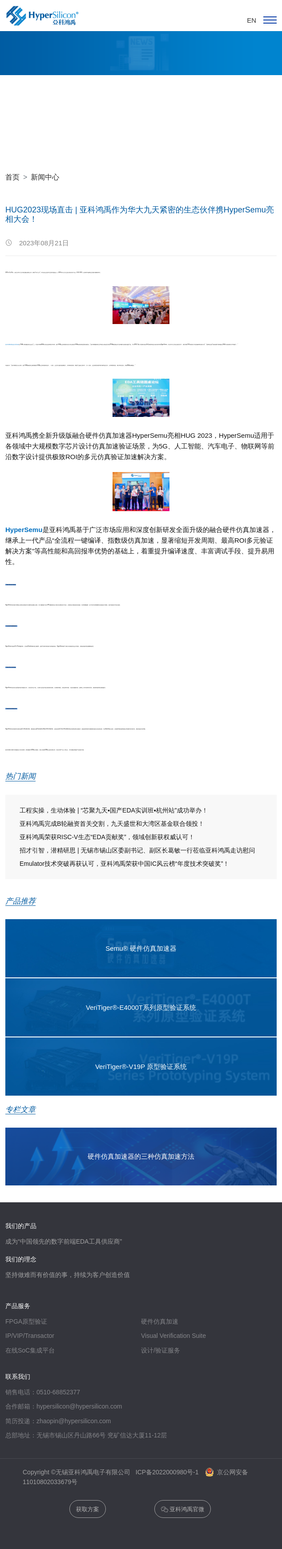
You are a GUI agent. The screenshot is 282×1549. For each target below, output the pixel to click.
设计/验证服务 (160, 1350)
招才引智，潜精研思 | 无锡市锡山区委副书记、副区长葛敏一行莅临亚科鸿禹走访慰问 (137, 850)
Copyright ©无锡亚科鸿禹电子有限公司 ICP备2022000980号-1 (113, 1472)
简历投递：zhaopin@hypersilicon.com (58, 1421)
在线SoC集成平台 (30, 1350)
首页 (12, 177)
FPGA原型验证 (26, 1321)
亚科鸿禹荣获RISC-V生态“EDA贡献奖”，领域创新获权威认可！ (107, 837)
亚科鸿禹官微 (183, 1509)
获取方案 (87, 1509)
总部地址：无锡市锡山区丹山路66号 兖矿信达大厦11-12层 (86, 1435)
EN (251, 20)
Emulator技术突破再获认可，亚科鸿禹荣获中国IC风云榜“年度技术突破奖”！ (125, 863)
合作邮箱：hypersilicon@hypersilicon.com (63, 1406)
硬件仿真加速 (159, 1321)
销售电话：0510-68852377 (42, 1392)
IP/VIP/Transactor (29, 1336)
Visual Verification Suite (173, 1336)
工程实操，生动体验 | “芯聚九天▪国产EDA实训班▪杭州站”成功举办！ (114, 810)
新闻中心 (45, 177)
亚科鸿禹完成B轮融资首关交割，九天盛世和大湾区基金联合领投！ (112, 823)
